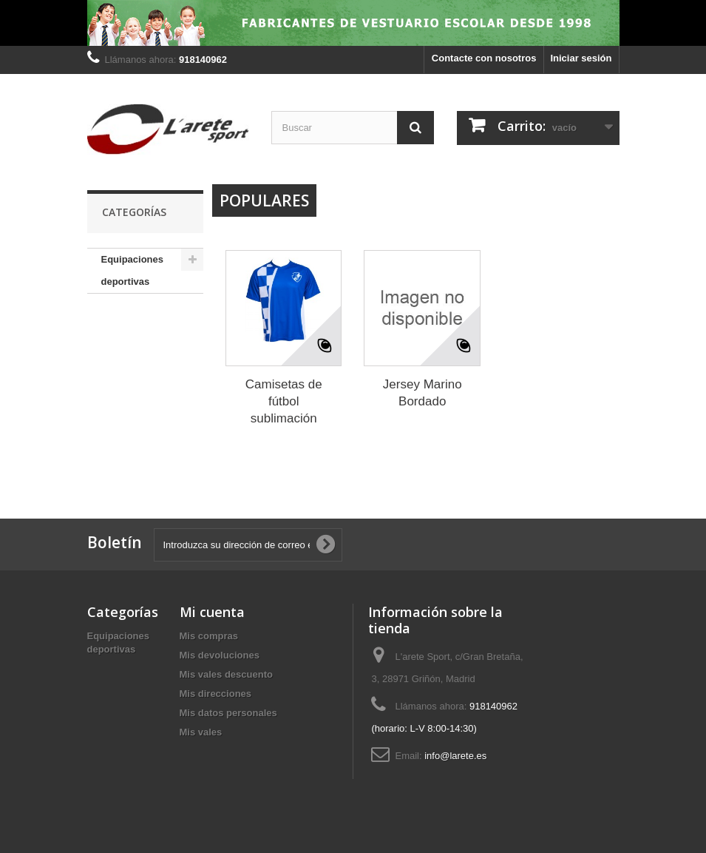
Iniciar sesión (580, 58)
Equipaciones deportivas (132, 270)
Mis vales (201, 732)
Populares (264, 200)
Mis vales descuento (226, 674)
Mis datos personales (228, 712)
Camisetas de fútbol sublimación (283, 401)
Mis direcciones (216, 693)
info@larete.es (455, 755)
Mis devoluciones (219, 655)
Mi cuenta (212, 612)
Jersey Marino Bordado (422, 392)
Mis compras (209, 635)
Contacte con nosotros (484, 58)
